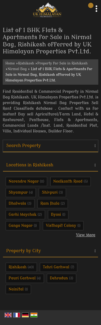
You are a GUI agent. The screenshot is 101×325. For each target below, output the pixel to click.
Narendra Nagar (24, 181)
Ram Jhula (50, 203)
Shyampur (18, 192)
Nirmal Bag (17, 69)
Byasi (56, 215)
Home (10, 63)
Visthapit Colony (61, 226)
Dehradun (59, 278)
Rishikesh (26, 63)
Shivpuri (50, 192)
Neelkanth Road (68, 181)
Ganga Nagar (21, 226)
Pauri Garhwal (22, 278)
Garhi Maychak (22, 215)
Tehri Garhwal (56, 267)
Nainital (16, 289)
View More (85, 235)
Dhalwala (17, 203)
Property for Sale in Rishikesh (62, 63)
